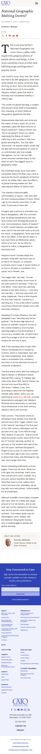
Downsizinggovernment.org (20, 750)
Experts (4, 684)
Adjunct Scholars (7, 690)
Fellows (4, 693)
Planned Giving (6, 662)
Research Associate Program (27, 674)
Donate (4, 654)
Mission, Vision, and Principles (8, 614)
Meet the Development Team (8, 666)
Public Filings (25, 658)
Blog (3, 645)
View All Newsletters (20, 599)
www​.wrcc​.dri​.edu (22, 397)
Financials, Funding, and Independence (9, 629)
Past (2, 677)
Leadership (5, 617)
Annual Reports (6, 633)
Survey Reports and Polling (30, 663)
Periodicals (25, 611)
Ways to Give (5, 657)
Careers (4, 640)
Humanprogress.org (20, 746)
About (4, 611)
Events (4, 671)
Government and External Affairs (7, 625)
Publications (26, 650)
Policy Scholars (6, 687)
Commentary (25, 655)
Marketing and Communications (6, 621)
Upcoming (4, 674)
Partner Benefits (6, 660)
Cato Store (6, 649)
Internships (24, 671)
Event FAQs (5, 680)
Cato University (26, 678)
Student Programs (28, 668)
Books (23, 652)
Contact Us (20, 726)
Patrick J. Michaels (10, 27)
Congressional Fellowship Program (10, 636)
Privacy (20, 730)
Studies (23, 661)
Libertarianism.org (20, 743)
